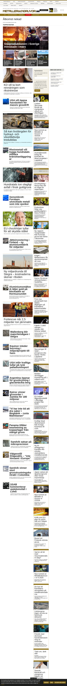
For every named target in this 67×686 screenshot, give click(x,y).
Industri (11, 3)
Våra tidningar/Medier (12, 14)
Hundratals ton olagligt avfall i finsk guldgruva (56, 73)
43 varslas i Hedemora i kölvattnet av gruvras (55, 86)
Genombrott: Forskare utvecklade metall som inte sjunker (57, 79)
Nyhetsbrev (28, 14)
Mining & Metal (13, 5)
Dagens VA (45, 1)
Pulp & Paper (5, 5)
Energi (51, 1)
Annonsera (21, 14)
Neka (51, 682)
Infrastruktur (18, 3)
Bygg (14, 1)
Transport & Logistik (34, 3)
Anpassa (46, 682)
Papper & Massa (50, 3)
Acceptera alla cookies (60, 682)
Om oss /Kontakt (36, 14)
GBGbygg (38, 1)
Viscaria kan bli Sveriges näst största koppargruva (56, 83)
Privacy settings (33, 678)
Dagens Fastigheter (21, 1)
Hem (5, 14)
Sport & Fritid (58, 3)
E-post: (35, 75)
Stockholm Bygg (31, 1)
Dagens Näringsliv (6, 1)
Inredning (42, 3)
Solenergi (5, 3)
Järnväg (25, 3)
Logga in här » (45, 171)
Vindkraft (57, 1)
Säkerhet (20, 5)
